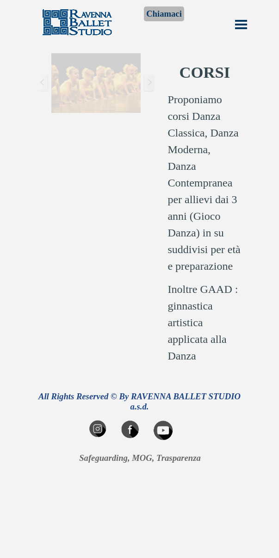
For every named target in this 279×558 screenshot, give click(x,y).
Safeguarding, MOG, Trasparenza (140, 458)
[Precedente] (43, 83)
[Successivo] (149, 83)
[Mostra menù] (241, 24)
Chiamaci (164, 14)
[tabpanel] (204, 212)
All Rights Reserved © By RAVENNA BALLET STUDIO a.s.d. (140, 401)
